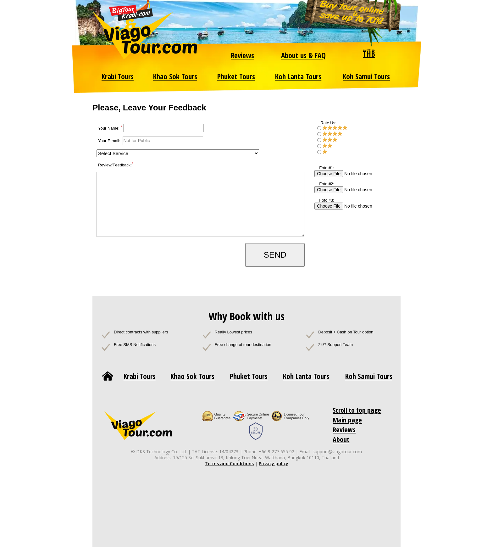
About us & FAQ (303, 55)
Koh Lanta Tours (298, 76)
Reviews (242, 55)
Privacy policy (273, 463)
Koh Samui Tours (366, 76)
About (341, 439)
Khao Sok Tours (175, 76)
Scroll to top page (357, 410)
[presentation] (145, 255)
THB (369, 53)
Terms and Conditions (229, 463)
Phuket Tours (236, 76)
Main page (347, 419)
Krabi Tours (118, 76)
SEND (274, 255)
